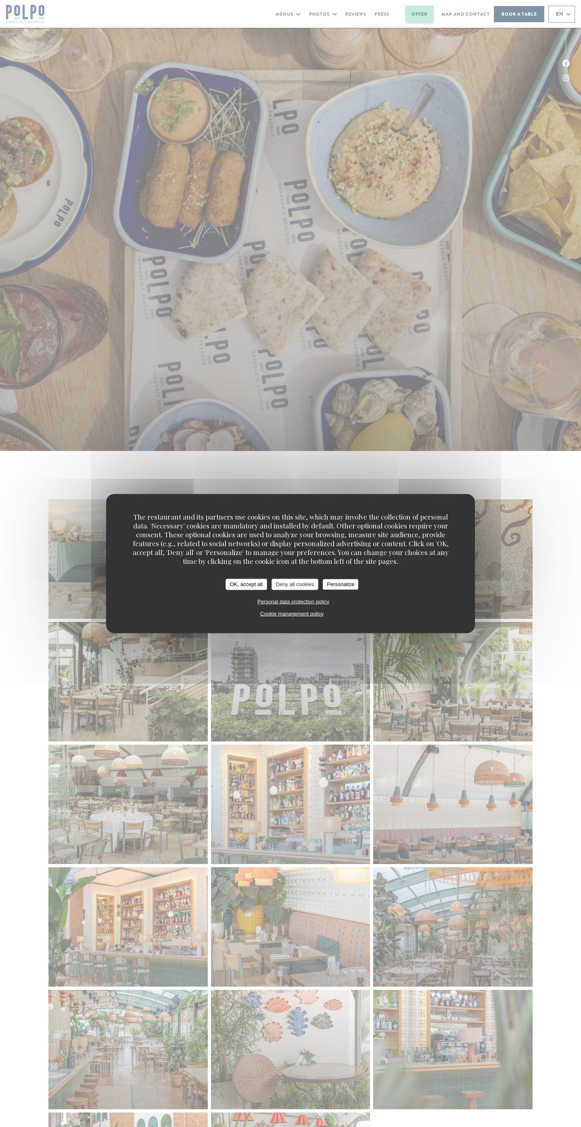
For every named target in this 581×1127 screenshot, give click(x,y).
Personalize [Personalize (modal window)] (340, 584)
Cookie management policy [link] (292, 613)
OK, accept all (246, 584)
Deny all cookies (295, 584)
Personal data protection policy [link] (293, 601)
